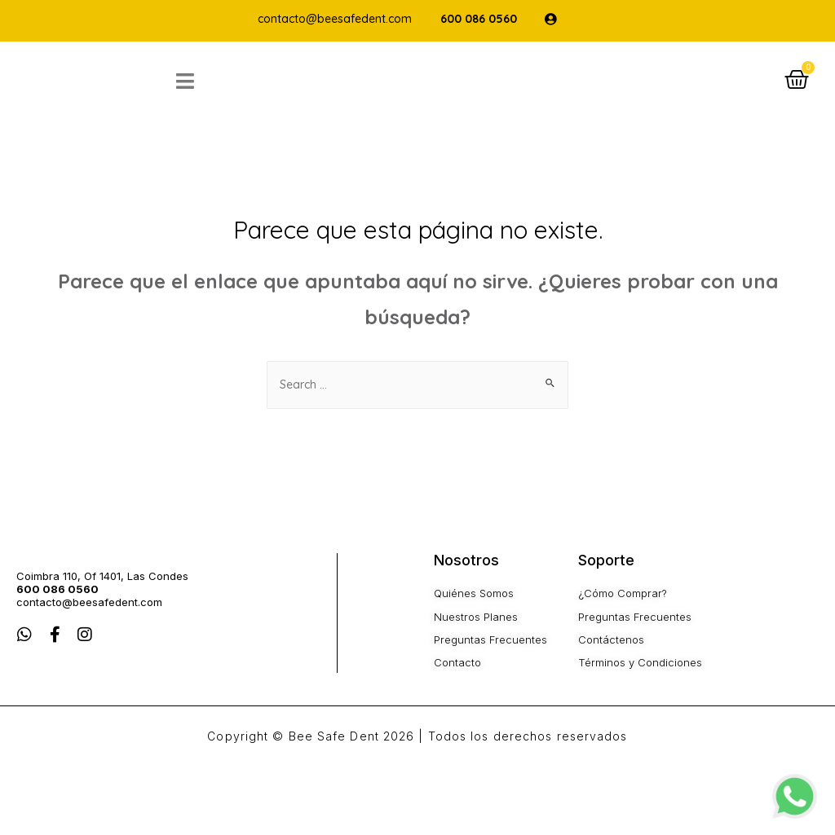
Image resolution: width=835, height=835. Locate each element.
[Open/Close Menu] (226, 96)
